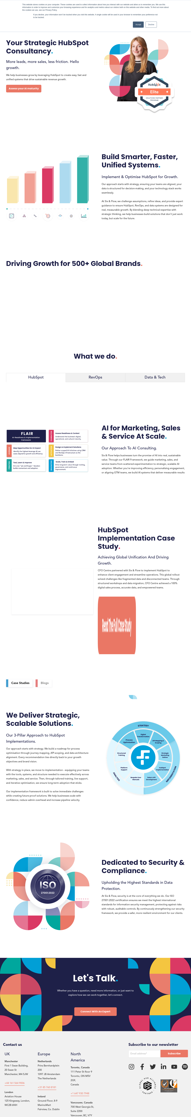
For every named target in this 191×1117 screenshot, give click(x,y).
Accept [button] (138, 25)
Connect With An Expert (95, 964)
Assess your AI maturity (24, 88)
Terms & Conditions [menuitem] (64, 1104)
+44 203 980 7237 (15, 1071)
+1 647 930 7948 (80, 1046)
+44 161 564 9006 (15, 1036)
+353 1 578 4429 (47, 1071)
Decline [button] (151, 25)
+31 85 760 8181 (47, 1040)
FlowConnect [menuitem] (88, 1104)
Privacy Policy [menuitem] (40, 1104)
